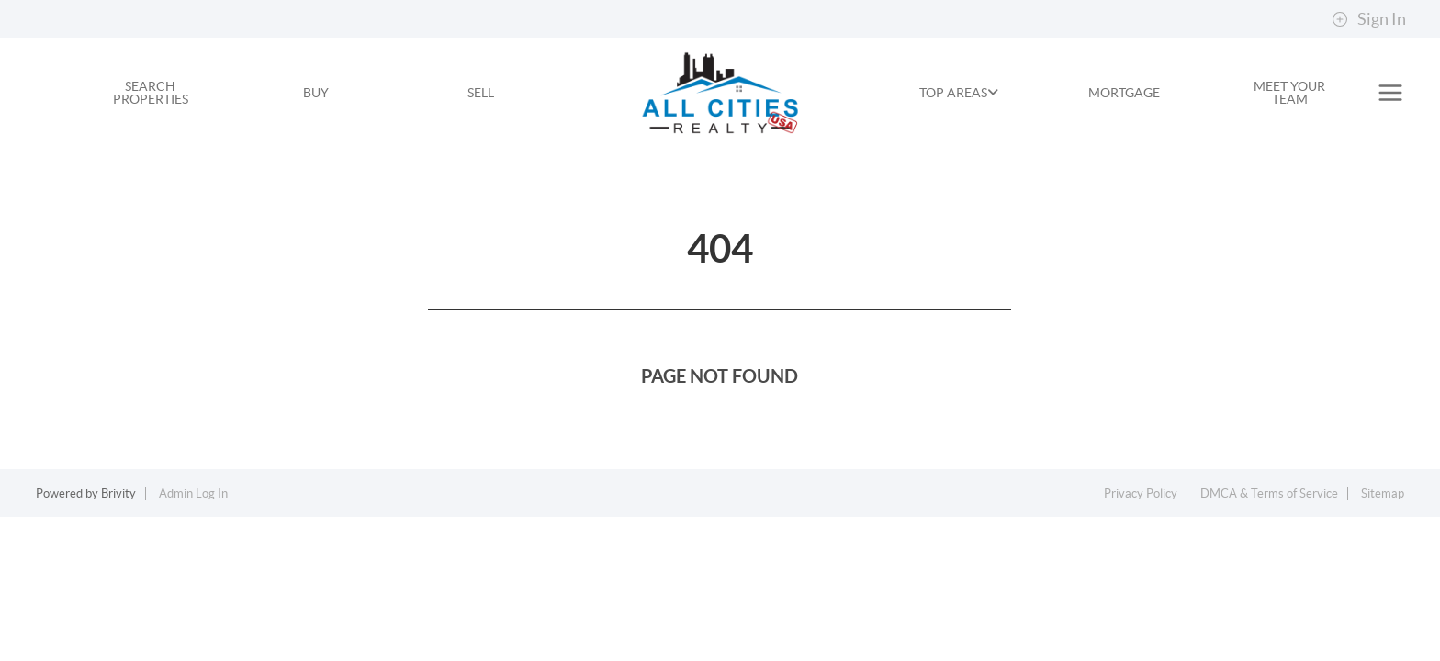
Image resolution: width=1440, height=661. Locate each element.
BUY (316, 92)
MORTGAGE (1124, 92)
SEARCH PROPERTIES (150, 93)
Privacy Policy (1140, 493)
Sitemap (1382, 493)
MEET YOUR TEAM (1289, 93)
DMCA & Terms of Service (1269, 493)
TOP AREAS (958, 92)
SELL (480, 92)
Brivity (118, 493)
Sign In (1369, 19)
